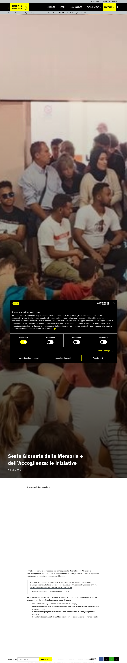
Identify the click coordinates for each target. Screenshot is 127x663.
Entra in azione (94, 7)
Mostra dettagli (104, 351)
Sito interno (113, 1)
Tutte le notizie (18, 13)
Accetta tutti (98, 358)
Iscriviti (45, 659)
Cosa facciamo (78, 7)
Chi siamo (52, 7)
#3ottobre (34, 582)
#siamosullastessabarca (39, 587)
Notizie (64, 7)
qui (55, 329)
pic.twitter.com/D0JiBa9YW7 (60, 587)
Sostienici (109, 7)
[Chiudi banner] (114, 303)
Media (105, 1)
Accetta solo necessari (29, 358)
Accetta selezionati (63, 358)
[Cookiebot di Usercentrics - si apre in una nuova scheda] (98, 303)
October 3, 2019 (63, 591)
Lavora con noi (95, 1)
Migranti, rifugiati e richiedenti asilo (36, 13)
